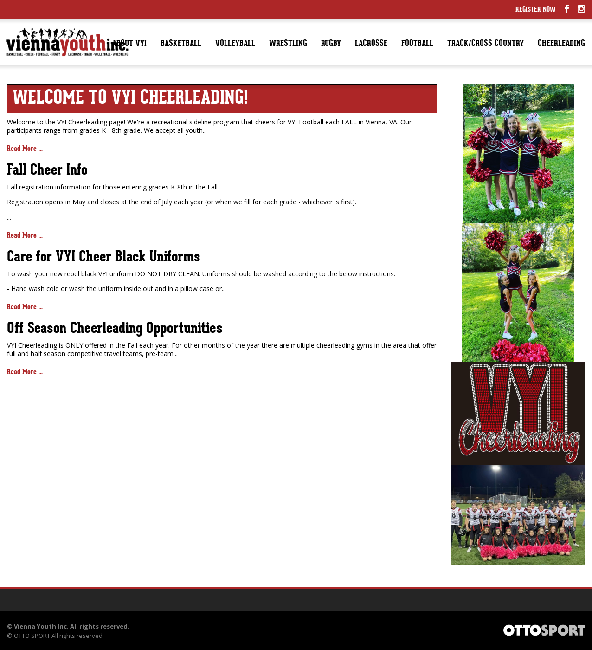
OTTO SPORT (32, 635)
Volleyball (235, 43)
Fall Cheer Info (47, 170)
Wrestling (288, 43)
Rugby (331, 43)
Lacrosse (371, 43)
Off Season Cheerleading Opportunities (114, 329)
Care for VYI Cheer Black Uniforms (103, 257)
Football (417, 43)
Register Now (535, 9)
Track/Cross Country (485, 43)
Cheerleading (561, 43)
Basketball (181, 43)
